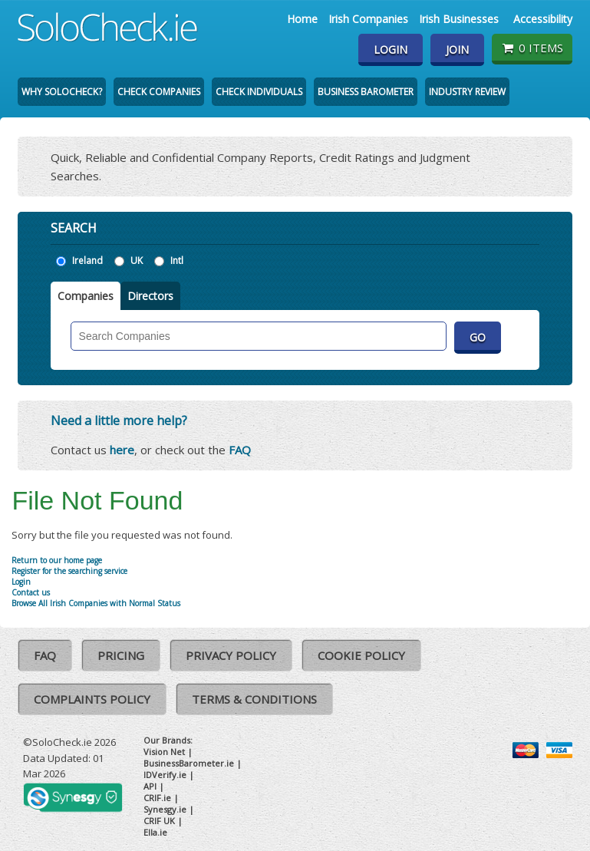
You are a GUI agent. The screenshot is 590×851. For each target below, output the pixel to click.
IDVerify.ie (164, 774)
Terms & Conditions (254, 699)
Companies (86, 296)
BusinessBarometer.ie (188, 763)
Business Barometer (366, 91)
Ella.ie (155, 832)
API (150, 786)
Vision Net (164, 751)
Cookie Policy (361, 655)
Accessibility (542, 19)
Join (457, 49)
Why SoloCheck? (61, 91)
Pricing (120, 655)
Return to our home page (57, 560)
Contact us (31, 592)
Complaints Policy (92, 699)
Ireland (87, 260)
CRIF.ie (157, 797)
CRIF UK (159, 820)
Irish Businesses (459, 19)
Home (302, 19)
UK (136, 260)
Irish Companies (368, 19)
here (122, 449)
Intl (176, 260)
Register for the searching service (69, 571)
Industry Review (467, 91)
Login (390, 49)
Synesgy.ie (164, 809)
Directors (150, 296)
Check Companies (158, 91)
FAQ (240, 449)
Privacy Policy (231, 655)
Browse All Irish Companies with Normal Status (96, 603)
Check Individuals (259, 91)
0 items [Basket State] (532, 47)
